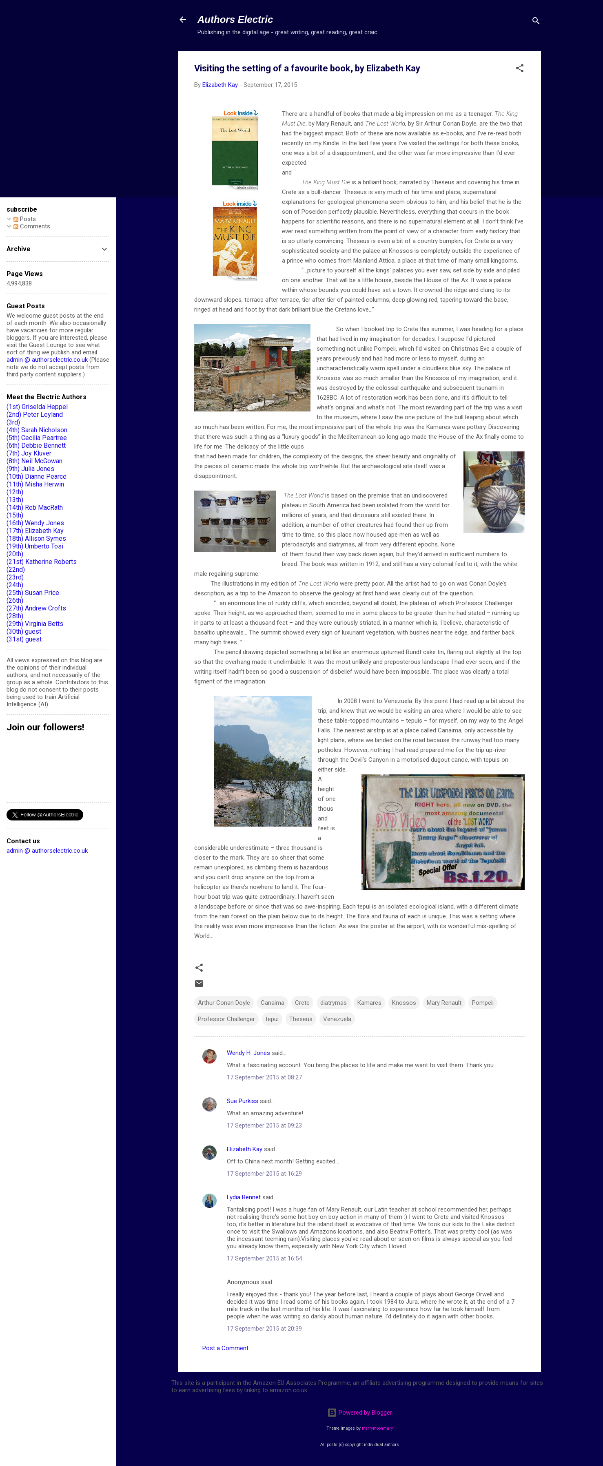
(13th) (15, 500)
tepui (272, 1019)
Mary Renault (444, 1002)
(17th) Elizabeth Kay (35, 531)
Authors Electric (235, 19)
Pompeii (483, 1002)
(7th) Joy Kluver (29, 453)
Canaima (272, 1002)
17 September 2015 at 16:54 (264, 1258)
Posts (24, 219)
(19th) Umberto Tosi (35, 546)
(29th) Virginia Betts (35, 624)
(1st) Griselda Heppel (37, 407)
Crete (302, 1002)
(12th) (15, 492)
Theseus (301, 1019)
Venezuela (337, 1019)
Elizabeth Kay (244, 1149)
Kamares (369, 1002)
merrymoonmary (377, 1428)
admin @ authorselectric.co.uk (47, 359)
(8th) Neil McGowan (34, 461)
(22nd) (16, 569)
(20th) (15, 554)
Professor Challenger (226, 1019)
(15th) (15, 515)
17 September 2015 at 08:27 (264, 1077)
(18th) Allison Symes (36, 538)
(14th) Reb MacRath (35, 507)
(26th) (15, 600)
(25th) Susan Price (33, 593)
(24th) (15, 585)
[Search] (536, 22)
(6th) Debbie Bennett (36, 445)
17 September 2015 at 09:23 (264, 1125)
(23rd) (15, 577)
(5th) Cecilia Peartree (37, 438)
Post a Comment (225, 1348)
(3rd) (13, 422)
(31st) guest (24, 639)
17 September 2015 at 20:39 (264, 1328)
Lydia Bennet (244, 1197)
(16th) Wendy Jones (35, 523)
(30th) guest (24, 631)
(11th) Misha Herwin (35, 484)
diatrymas (333, 1002)
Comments (31, 226)
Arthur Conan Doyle (224, 1002)
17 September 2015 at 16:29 (264, 1173)
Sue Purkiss (242, 1101)
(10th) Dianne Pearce (37, 476)
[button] (520, 69)
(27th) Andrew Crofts (36, 608)
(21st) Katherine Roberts (42, 562)
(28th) (15, 616)
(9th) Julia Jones (30, 469)
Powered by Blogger (359, 1412)
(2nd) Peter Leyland (35, 414)
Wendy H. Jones (248, 1053)
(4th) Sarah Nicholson (37, 430)
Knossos (404, 1002)
